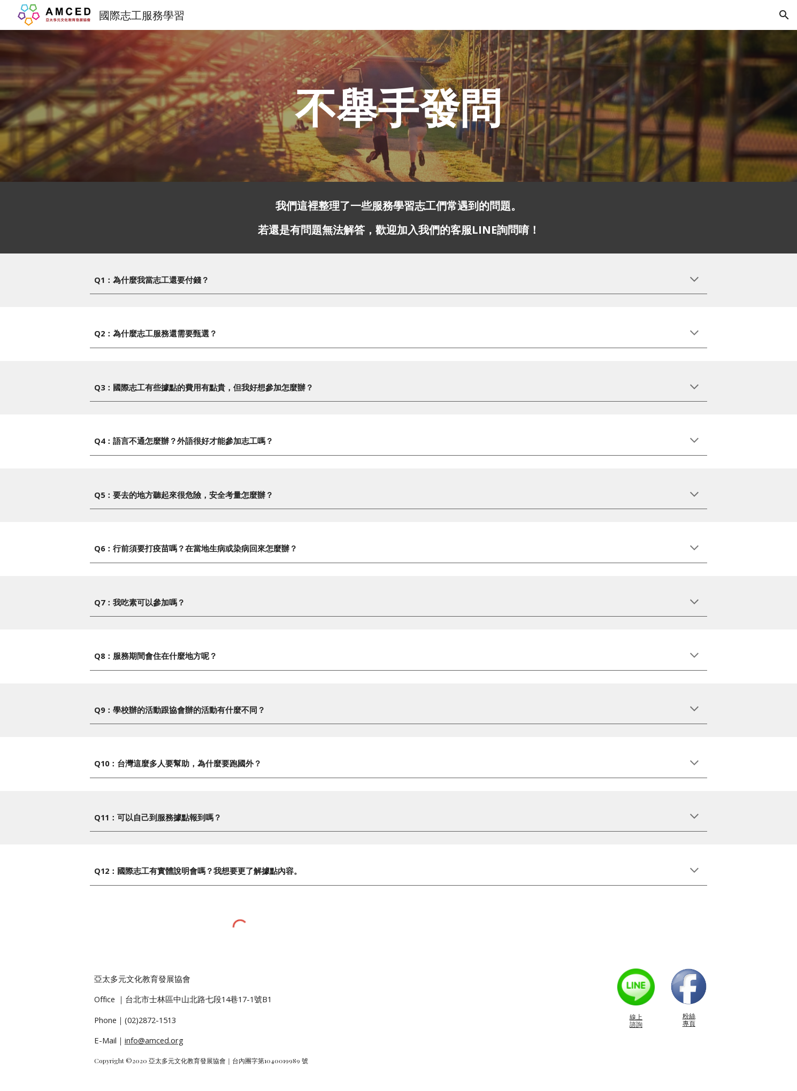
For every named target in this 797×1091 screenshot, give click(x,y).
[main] (398, 106)
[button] (784, 15)
